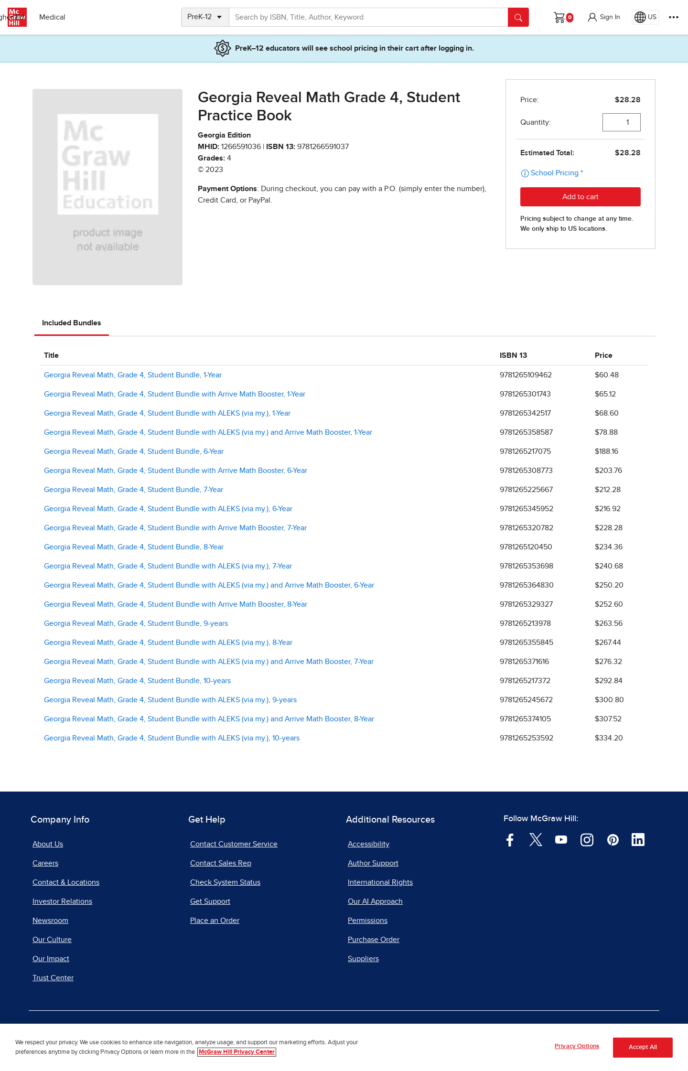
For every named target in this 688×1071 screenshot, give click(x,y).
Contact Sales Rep (220, 863)
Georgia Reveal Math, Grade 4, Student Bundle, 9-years (136, 623)
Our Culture (52, 939)
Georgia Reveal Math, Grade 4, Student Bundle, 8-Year (134, 547)
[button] (603, 17)
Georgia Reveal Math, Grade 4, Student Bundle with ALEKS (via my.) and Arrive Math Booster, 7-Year (209, 661)
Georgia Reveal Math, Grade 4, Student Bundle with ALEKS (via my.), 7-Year (168, 566)
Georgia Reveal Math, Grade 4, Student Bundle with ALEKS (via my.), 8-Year (168, 642)
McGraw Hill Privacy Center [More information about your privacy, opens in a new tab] (237, 1053)
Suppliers (363, 959)
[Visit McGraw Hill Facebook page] (510, 839)
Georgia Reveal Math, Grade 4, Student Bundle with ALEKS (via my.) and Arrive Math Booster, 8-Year (209, 719)
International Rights (380, 882)
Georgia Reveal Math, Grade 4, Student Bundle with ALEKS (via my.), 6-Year (168, 509)
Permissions (367, 920)
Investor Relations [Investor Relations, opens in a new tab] (62, 901)
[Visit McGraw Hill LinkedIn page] (638, 839)
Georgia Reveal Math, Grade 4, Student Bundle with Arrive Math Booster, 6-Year (175, 470)
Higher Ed (96, 17)
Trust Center (53, 978)
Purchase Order (373, 939)
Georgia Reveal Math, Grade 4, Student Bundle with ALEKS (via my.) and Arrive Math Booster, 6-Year (209, 585)
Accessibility (368, 844)
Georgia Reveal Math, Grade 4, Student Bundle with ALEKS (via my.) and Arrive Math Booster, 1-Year (208, 432)
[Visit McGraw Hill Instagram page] (586, 839)
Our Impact (50, 959)
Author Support (373, 863)
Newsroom (50, 920)
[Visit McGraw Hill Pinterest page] (612, 839)
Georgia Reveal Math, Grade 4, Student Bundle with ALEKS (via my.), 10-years (172, 738)
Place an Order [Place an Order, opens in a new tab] (214, 920)
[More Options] (673, 17)
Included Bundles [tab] (71, 323)
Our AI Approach (375, 901)
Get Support (210, 901)
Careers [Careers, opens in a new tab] (45, 863)
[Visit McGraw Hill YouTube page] (561, 839)
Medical (141, 17)
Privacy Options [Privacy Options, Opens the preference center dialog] (577, 1047)
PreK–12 (51, 17)
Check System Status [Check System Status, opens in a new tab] (225, 882)
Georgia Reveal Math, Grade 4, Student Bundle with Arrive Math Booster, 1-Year (174, 394)
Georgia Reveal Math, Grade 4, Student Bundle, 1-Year (133, 375)
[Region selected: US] (645, 17)
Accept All (643, 1048)
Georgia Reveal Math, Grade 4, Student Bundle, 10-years (137, 681)
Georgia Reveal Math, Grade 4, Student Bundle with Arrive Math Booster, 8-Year (175, 604)
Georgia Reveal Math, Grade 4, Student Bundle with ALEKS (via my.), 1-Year (167, 413)
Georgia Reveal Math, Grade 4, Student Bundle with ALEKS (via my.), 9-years (170, 700)
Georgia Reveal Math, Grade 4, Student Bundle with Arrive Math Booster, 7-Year (175, 528)
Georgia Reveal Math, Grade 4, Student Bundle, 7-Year (133, 489)
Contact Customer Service (234, 844)
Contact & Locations (65, 882)
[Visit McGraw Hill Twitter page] (535, 839)
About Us (47, 844)
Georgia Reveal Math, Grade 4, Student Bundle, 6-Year (134, 451)
